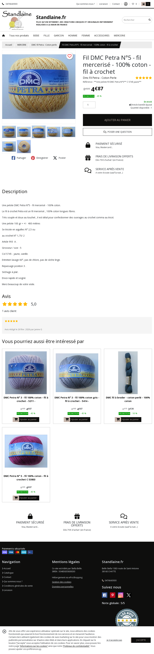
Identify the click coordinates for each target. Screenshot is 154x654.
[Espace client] (125, 4)
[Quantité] (89, 104)
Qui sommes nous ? (12, 581)
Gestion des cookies (61, 582)
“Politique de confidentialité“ (76, 646)
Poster (59, 158)
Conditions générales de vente (17, 585)
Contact (116, 4)
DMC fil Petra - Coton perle (44, 44)
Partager (19, 158)
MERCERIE (21, 44)
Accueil (8, 44)
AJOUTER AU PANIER (117, 120)
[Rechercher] (149, 20)
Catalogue (8, 572)
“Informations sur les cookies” (34, 646)
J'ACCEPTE (141, 640)
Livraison (7, 590)
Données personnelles (62, 586)
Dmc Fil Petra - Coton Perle (99, 78)
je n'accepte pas (114, 640)
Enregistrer (39, 158)
